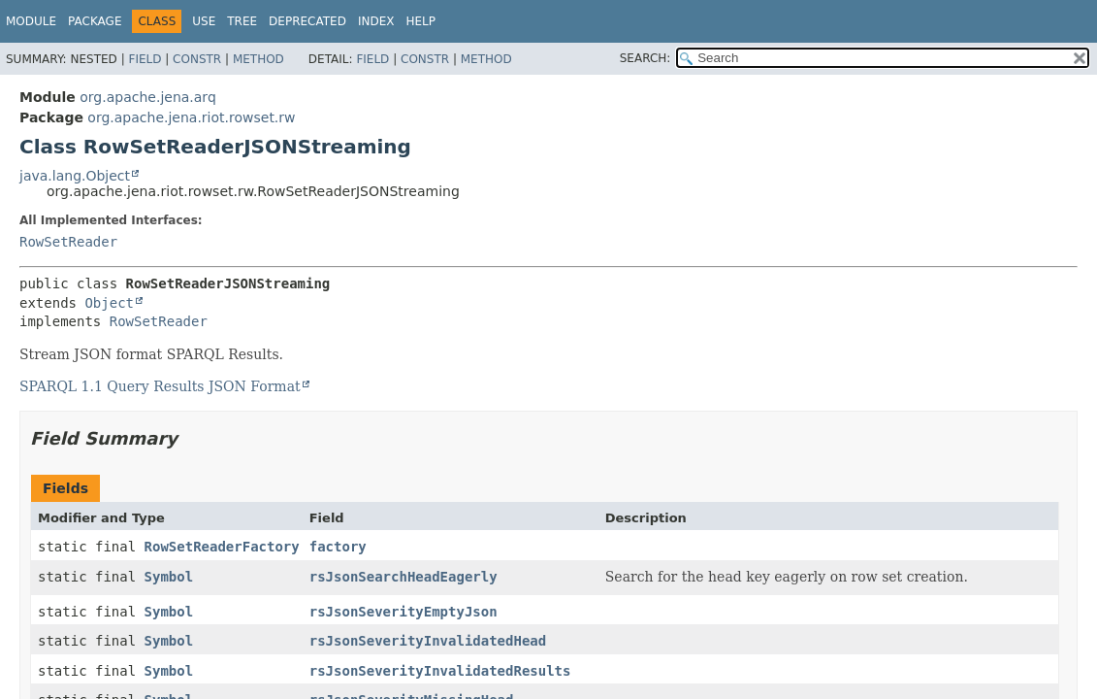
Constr (197, 59)
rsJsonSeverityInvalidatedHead (427, 641)
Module (31, 21)
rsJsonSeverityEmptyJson (403, 611)
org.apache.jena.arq (147, 97)
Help (420, 21)
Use (203, 21)
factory (338, 546)
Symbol (169, 576)
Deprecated (307, 21)
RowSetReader (68, 242)
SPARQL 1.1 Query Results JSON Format (160, 386)
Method (258, 59)
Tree (242, 21)
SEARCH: (645, 58)
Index (376, 21)
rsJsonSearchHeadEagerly (403, 576)
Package (94, 21)
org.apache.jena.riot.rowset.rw (191, 117)
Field (144, 59)
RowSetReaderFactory (222, 546)
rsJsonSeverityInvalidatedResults (440, 671)
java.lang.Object (74, 175)
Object (109, 303)
